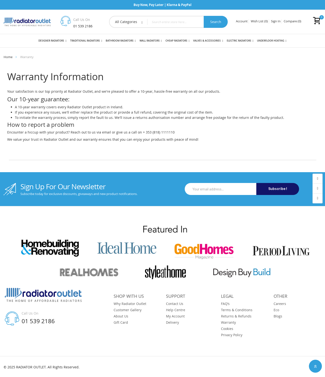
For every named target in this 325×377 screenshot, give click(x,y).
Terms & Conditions (236, 310)
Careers (280, 304)
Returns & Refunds (236, 316)
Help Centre (175, 310)
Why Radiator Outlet (130, 304)
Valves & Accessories (207, 40)
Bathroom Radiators (120, 40)
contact (317, 198)
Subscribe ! (277, 189)
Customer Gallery (127, 310)
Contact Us (174, 304)
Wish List (259, 21)
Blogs (278, 316)
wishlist (317, 189)
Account (242, 21)
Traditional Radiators (85, 40)
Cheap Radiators (176, 40)
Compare (292, 21)
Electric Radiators (239, 40)
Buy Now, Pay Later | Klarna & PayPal (162, 5)
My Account (175, 316)
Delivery (172, 322)
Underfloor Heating (270, 40)
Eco (276, 310)
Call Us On (81, 19)
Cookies (227, 329)
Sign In (276, 21)
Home (8, 57)
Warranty (228, 322)
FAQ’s (225, 304)
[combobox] (168, 22)
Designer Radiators (51, 40)
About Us (121, 316)
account (317, 179)
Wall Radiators (150, 40)
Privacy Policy (231, 335)
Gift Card (121, 322)
